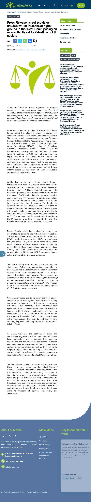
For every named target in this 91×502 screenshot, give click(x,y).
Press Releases (21, 12)
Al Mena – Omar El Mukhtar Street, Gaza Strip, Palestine (17, 455)
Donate (81, 5)
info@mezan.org (10, 467)
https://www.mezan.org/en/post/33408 (31, 49)
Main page (11, 12)
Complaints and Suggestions (45, 455)
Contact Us (43, 441)
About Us (43, 437)
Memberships (44, 445)
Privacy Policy (44, 449)
